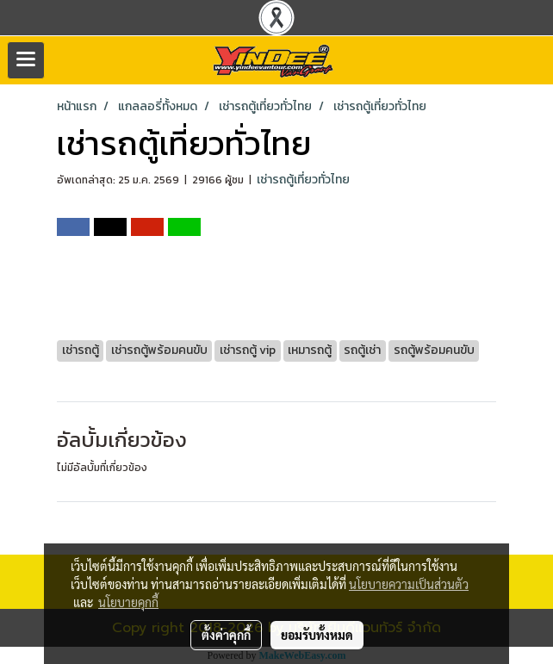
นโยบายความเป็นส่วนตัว (409, 584)
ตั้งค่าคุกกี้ (226, 634)
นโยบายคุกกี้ (128, 602)
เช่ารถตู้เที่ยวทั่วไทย (303, 180)
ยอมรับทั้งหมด (317, 634)
